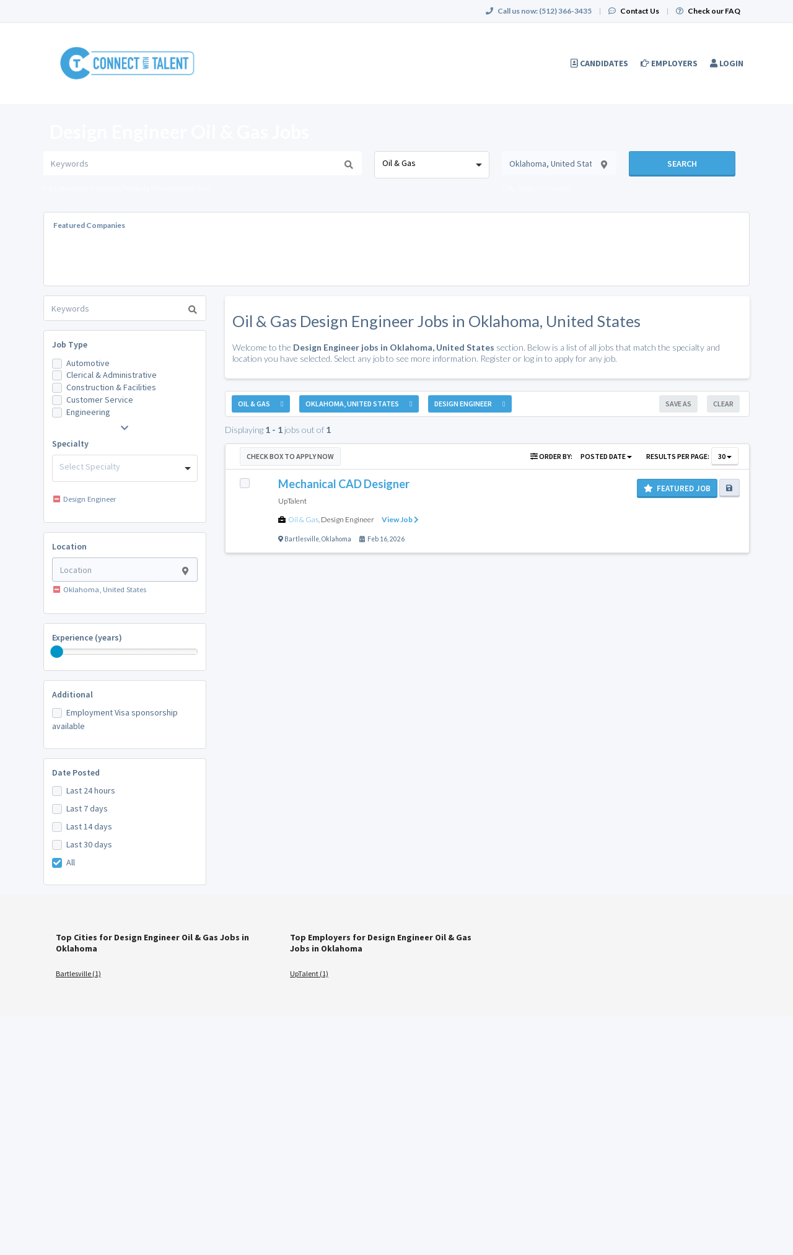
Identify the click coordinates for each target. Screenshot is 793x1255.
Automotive (88, 363)
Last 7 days (87, 808)
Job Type (69, 344)
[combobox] (431, 164)
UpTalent (292, 500)
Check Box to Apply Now (290, 456)
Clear (723, 403)
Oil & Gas (303, 519)
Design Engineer (347, 519)
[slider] (57, 651)
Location (69, 546)
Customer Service (99, 399)
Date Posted (76, 772)
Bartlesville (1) (78, 973)
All (70, 862)
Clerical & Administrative (111, 374)
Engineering (88, 412)
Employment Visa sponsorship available (115, 719)
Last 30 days (89, 844)
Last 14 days (89, 826)
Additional (72, 694)
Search (682, 163)
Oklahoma (336, 539)
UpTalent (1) (309, 973)
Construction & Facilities (111, 387)
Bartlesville (301, 539)
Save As (678, 403)
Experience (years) (87, 637)
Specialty (70, 443)
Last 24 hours (90, 790)
